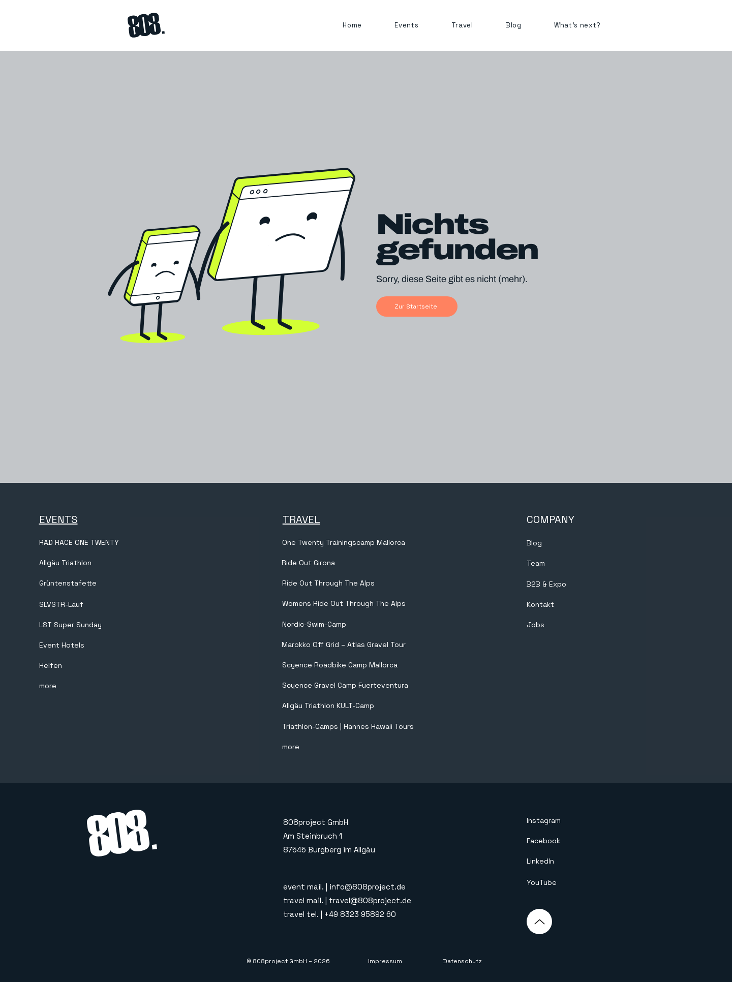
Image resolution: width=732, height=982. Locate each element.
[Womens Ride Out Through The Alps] (364, 604)
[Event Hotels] (121, 645)
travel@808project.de (370, 900)
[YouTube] (576, 883)
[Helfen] (121, 666)
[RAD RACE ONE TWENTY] (121, 543)
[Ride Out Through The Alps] (329, 583)
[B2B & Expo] (609, 584)
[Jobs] (609, 625)
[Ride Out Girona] (364, 563)
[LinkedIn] (576, 861)
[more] (121, 686)
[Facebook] (576, 841)
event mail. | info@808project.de (344, 887)
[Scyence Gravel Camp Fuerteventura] (364, 686)
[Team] (609, 564)
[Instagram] (576, 821)
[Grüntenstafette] (121, 583)
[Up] (539, 921)
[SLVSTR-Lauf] (121, 605)
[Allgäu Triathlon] (121, 563)
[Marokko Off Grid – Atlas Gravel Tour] (364, 645)
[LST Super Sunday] (121, 625)
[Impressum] (385, 962)
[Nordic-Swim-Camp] (364, 625)
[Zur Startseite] (417, 306)
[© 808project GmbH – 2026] (288, 962)
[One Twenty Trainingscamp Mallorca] (364, 543)
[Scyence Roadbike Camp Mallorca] (364, 665)
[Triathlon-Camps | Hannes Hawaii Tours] (354, 727)
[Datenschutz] (462, 962)
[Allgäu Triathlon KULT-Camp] (364, 706)
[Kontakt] (609, 605)
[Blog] (609, 543)
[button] (406, 25)
